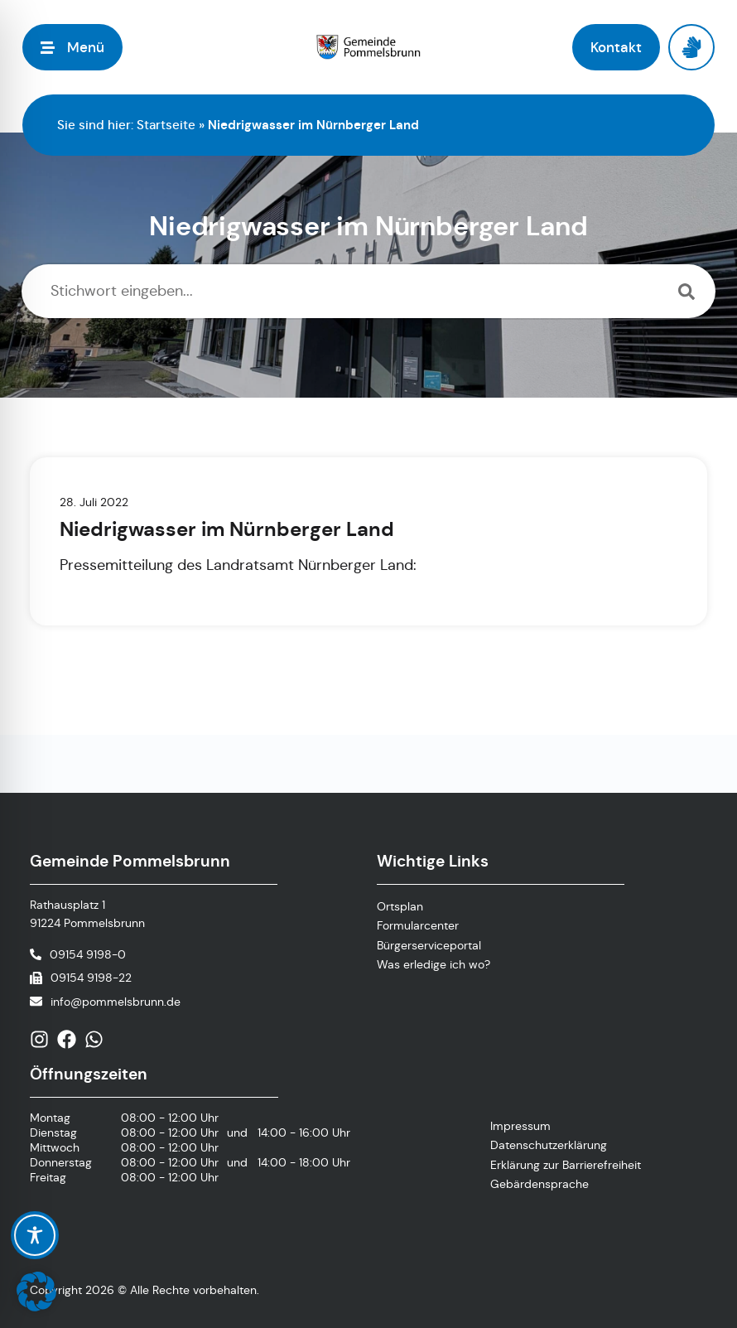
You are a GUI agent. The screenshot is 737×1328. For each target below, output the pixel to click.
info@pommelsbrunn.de (116, 1001)
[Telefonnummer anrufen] (78, 954)
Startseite (166, 125)
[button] (36, 1291)
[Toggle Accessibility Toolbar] (34, 1235)
